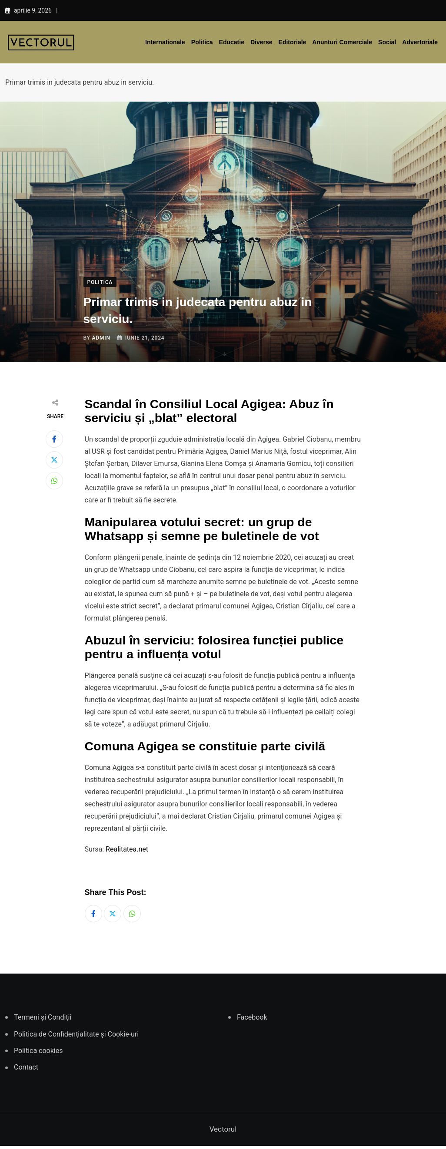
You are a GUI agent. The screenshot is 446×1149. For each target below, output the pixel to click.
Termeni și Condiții (42, 1020)
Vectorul (223, 1132)
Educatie (231, 42)
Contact (26, 1070)
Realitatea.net (127, 849)
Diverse (261, 42)
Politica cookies (38, 1054)
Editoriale (292, 42)
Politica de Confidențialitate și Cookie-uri (76, 1037)
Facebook (252, 1020)
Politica (202, 42)
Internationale (165, 42)
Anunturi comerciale (342, 42)
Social (387, 42)
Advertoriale (420, 42)
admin (101, 338)
